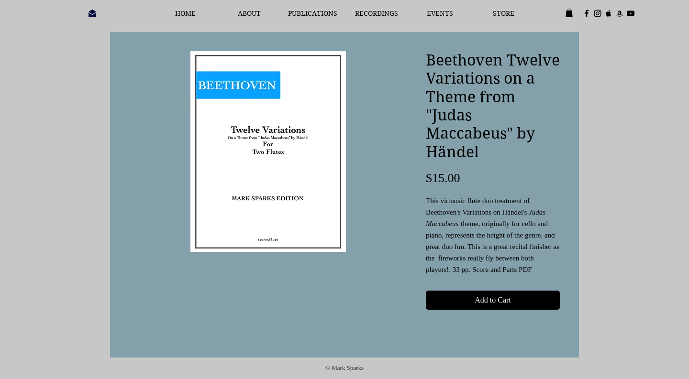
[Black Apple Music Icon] (608, 13)
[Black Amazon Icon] (619, 13)
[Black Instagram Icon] (597, 13)
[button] (569, 13)
